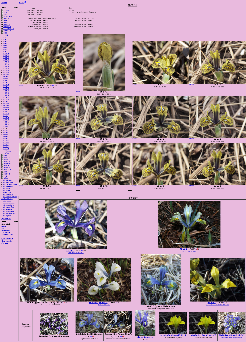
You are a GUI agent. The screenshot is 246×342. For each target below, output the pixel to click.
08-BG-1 (6, 103)
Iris (7, 180)
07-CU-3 (6, 95)
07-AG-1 (6, 54)
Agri (7, 193)
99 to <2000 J (7, 16)
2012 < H (5, 167)
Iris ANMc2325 (173, 335)
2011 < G (5, 161)
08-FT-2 (5, 138)
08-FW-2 (6, 141)
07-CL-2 (6, 89)
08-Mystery (7, 151)
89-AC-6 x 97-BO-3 (189, 251)
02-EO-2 (183, 249)
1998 (4, 14)
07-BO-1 (6, 70)
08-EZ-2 (6, 132)
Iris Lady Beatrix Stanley (9, 198)
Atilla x (231, 338)
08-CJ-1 (5, 116)
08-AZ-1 (6, 101)
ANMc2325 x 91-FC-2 (217, 305)
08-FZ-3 (6, 147)
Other (4, 178)
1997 (4, 12)
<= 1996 (5, 10)
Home (4, 3)
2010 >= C (6, 159)
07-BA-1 (6, 64)
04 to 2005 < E (7, 29)
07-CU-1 (6, 93)
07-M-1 (5, 35)
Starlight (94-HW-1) (98, 303)
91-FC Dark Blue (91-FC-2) (231, 335)
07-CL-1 (6, 87)
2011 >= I (5, 165)
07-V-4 (5, 45)
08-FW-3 (6, 143)
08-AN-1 (6, 99)
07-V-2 (5, 41)
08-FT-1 (5, 136)
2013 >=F (5, 174)
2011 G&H (6, 163)
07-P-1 (5, 37)
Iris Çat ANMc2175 (10, 184)
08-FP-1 (5, 134)
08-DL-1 (6, 122)
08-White (6, 153)
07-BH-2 (6, 68)
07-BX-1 (6, 78)
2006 (4, 33)
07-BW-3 (6, 76)
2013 (4, 172)
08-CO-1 (6, 118)
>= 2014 (5, 176)
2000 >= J (5, 18)
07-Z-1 (5, 52)
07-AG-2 (6, 56)
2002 (4, 23)
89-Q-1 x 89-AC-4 (104, 305)
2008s (21, 2)
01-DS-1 (70, 250)
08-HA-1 (6, 149)
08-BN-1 (6, 112)
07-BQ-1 (6, 72)
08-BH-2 (6, 109)
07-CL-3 (6, 91)
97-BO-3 (211, 303)
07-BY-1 (6, 80)
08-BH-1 (6, 107)
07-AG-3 (6, 58)
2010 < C (5, 157)
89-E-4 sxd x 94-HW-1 (76, 253)
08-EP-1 (6, 130)
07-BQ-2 (6, 74)
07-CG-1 (6, 85)
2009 (4, 155)
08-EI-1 (5, 126)
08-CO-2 (6, 120)
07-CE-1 (6, 83)
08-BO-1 (6, 114)
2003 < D (5, 25)
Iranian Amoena (9, 203)
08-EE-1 (6, 124)
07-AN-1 (6, 60)
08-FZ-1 (6, 145)
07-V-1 (5, 39)
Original (21, 85)
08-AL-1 (6, 97)
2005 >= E (6, 31)
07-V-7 (5, 49)
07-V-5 (5, 47)
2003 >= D (6, 27)
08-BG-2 (6, 105)
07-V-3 (5, 43)
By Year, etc (6, 219)
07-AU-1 (6, 62)
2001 (4, 20)
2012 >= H (6, 169)
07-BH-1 (6, 66)
